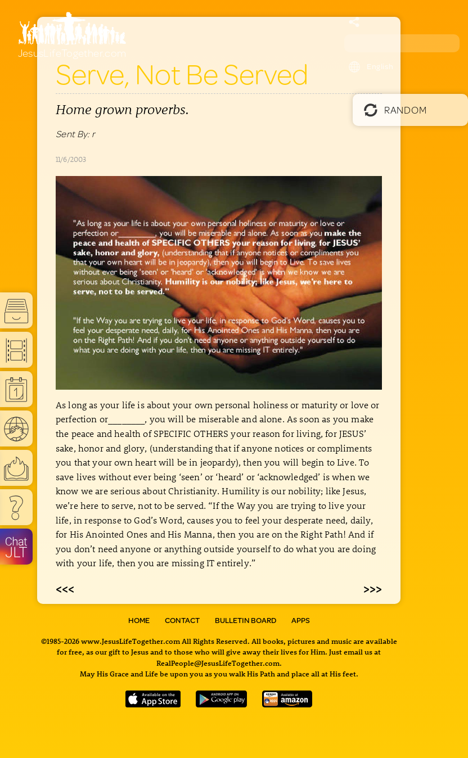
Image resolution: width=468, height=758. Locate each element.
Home (139, 620)
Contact (182, 620)
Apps (300, 620)
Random (395, 109)
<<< (65, 588)
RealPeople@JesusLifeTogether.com (218, 662)
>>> (372, 588)
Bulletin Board (245, 620)
